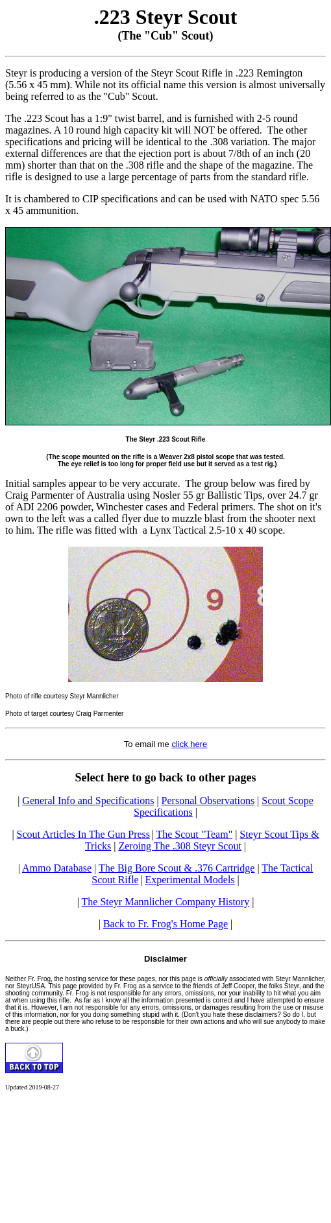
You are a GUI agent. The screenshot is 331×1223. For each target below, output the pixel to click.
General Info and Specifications (88, 800)
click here (189, 744)
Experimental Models (189, 879)
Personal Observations (208, 800)
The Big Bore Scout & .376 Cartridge (176, 867)
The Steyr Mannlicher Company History (166, 901)
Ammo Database (57, 867)
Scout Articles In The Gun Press (83, 834)
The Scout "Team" (194, 834)
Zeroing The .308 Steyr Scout (179, 845)
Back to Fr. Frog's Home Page (165, 923)
